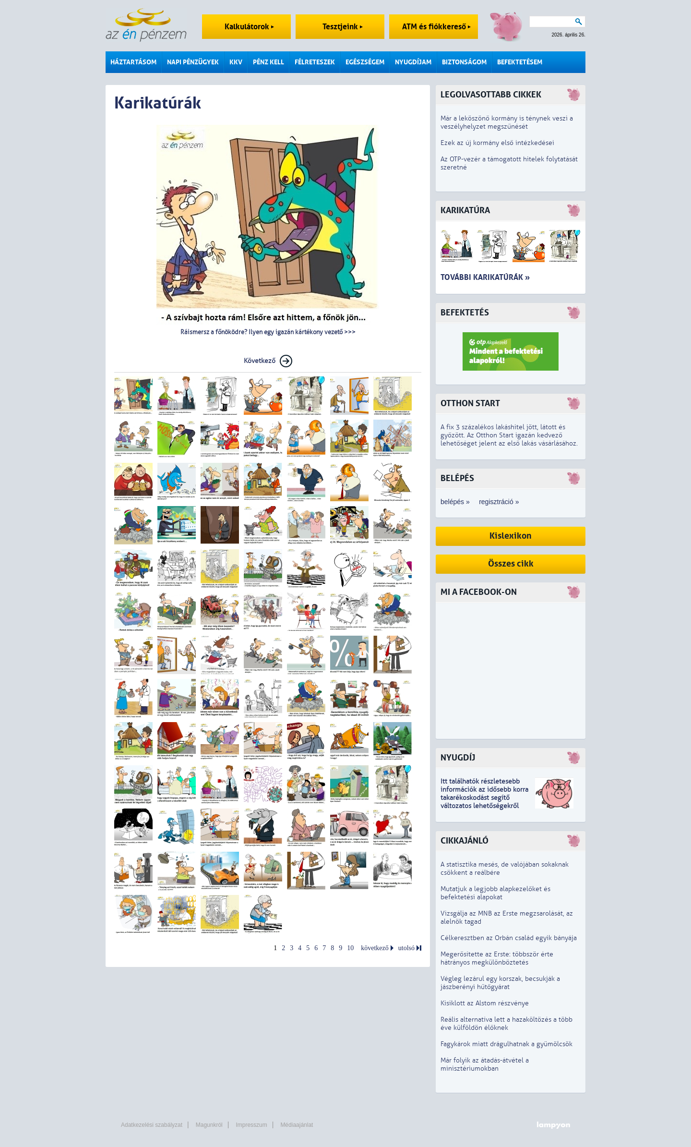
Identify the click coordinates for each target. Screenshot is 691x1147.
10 (350, 948)
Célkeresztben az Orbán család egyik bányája (509, 938)
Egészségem (365, 62)
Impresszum (251, 1125)
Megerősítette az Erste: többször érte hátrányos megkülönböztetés (497, 958)
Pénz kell (268, 62)
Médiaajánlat (296, 1125)
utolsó (406, 948)
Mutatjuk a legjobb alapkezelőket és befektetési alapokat (495, 893)
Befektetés (465, 313)
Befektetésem (519, 62)
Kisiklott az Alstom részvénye (485, 1003)
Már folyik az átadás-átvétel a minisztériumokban (485, 1064)
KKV (235, 62)
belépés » (455, 502)
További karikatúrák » (485, 277)
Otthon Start (470, 403)
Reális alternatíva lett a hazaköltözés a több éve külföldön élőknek (506, 1023)
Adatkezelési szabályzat (151, 1125)
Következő (259, 361)
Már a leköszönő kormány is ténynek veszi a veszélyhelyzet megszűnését (507, 122)
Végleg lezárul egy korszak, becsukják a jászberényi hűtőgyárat (500, 983)
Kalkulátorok (249, 26)
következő (375, 948)
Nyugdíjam (413, 62)
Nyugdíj (458, 758)
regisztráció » (499, 502)
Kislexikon (510, 536)
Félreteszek (315, 62)
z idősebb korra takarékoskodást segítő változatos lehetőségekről (484, 797)
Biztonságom (464, 62)
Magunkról (209, 1125)
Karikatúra (465, 210)
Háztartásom (133, 62)
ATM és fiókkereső (436, 26)
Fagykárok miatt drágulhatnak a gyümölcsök (506, 1044)
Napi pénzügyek (193, 62)
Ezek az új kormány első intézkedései (497, 143)
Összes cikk (511, 564)
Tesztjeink (342, 26)
